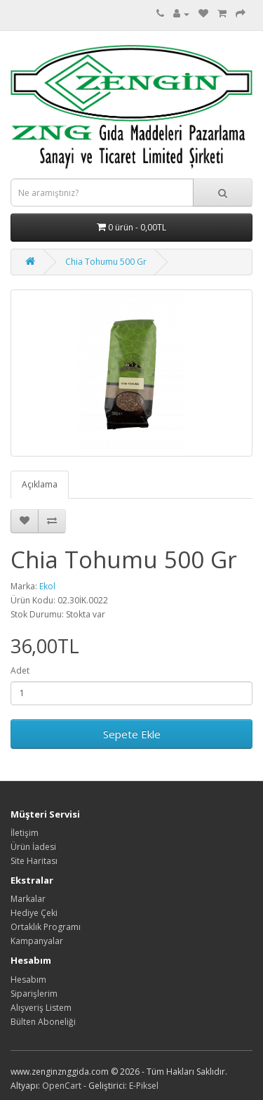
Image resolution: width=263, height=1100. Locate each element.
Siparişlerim (34, 994)
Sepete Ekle (132, 734)
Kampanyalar (37, 941)
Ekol (47, 586)
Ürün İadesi (33, 847)
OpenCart (61, 1086)
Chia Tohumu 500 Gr (106, 262)
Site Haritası (34, 861)
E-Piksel (144, 1086)
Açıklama (40, 484)
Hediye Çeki (34, 913)
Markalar (28, 899)
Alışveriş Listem (41, 1008)
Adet (20, 670)
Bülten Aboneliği (43, 1022)
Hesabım (28, 980)
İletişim (25, 833)
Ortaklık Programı (46, 927)
